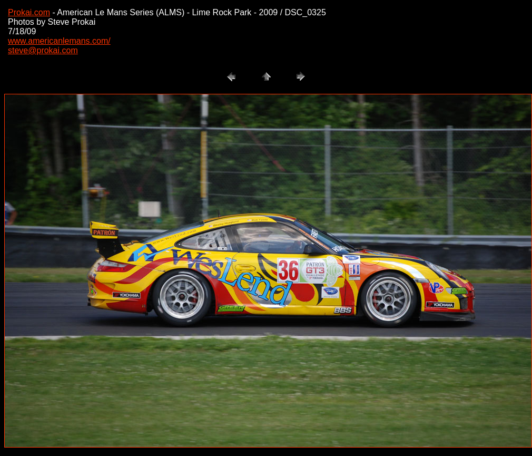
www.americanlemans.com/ (59, 40)
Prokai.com (29, 12)
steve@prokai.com (43, 50)
